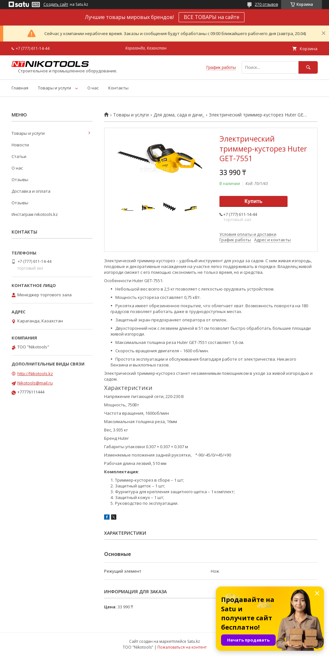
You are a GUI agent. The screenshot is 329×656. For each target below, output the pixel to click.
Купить (253, 201)
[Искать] (308, 67)
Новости (20, 145)
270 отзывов (266, 4)
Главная (20, 88)
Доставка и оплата (31, 191)
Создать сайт (55, 4)
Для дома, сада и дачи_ (179, 114)
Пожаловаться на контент (182, 647)
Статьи (19, 156)
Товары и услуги (54, 88)
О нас (93, 88)
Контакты (118, 88)
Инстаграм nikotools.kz (35, 214)
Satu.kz (193, 641)
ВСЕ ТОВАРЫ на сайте (211, 17)
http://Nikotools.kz (35, 373)
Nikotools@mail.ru (35, 382)
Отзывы (20, 179)
